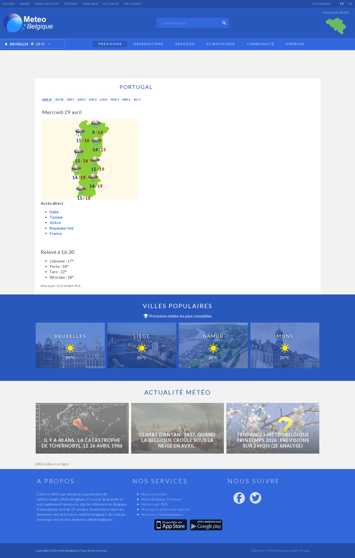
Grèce (55, 222)
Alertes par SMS (154, 504)
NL (350, 4)
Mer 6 (126, 99)
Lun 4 (103, 99)
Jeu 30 (59, 99)
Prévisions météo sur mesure (165, 509)
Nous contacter (154, 494)
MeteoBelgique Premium (161, 499)
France (56, 233)
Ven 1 (70, 99)
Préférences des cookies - (283, 550)
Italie (54, 212)
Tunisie (56, 217)
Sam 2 (81, 99)
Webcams (90, 4)
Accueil (9, 4)
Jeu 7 (136, 99)
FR (342, 4)
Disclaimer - (259, 550)
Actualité (111, 4)
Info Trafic (133, 4)
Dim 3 (92, 99)
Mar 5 (115, 99)
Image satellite (47, 4)
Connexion (320, 4)
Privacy (305, 550)
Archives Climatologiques (162, 514)
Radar (25, 4)
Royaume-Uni (61, 228)
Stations (71, 4)
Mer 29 (47, 99)
